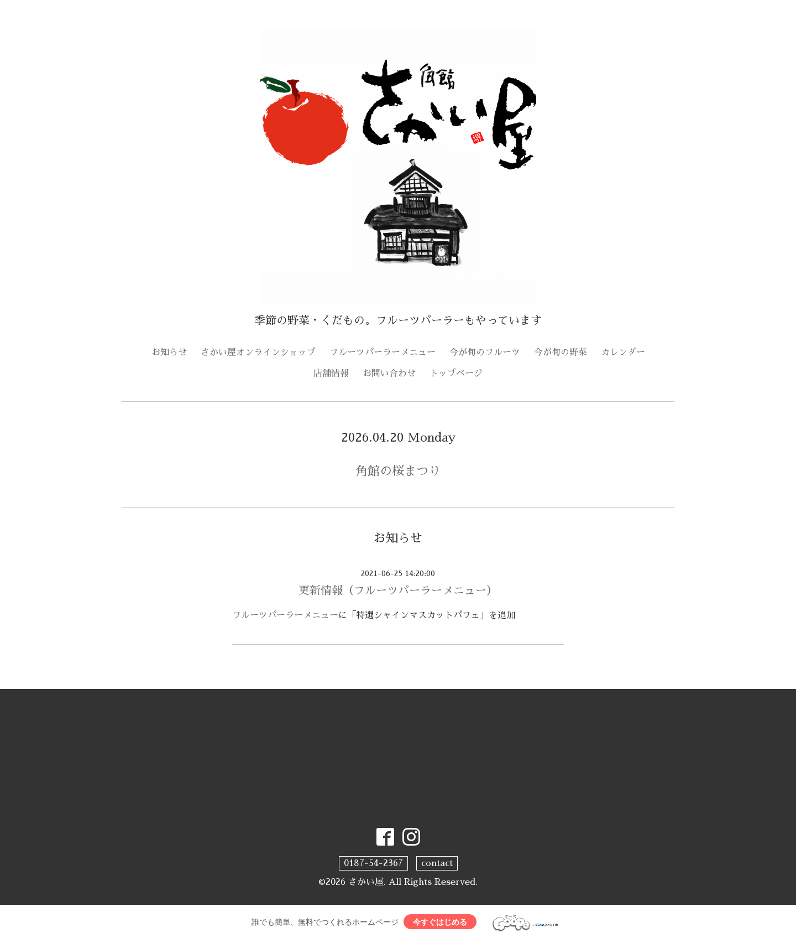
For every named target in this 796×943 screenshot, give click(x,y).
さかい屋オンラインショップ (258, 352)
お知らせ (169, 352)
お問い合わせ (389, 373)
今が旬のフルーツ (484, 352)
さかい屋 (366, 882)
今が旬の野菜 (560, 352)
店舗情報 (331, 373)
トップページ (456, 373)
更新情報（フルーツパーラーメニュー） (398, 590)
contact (437, 863)
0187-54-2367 (373, 863)
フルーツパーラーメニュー (382, 352)
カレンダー (623, 352)
